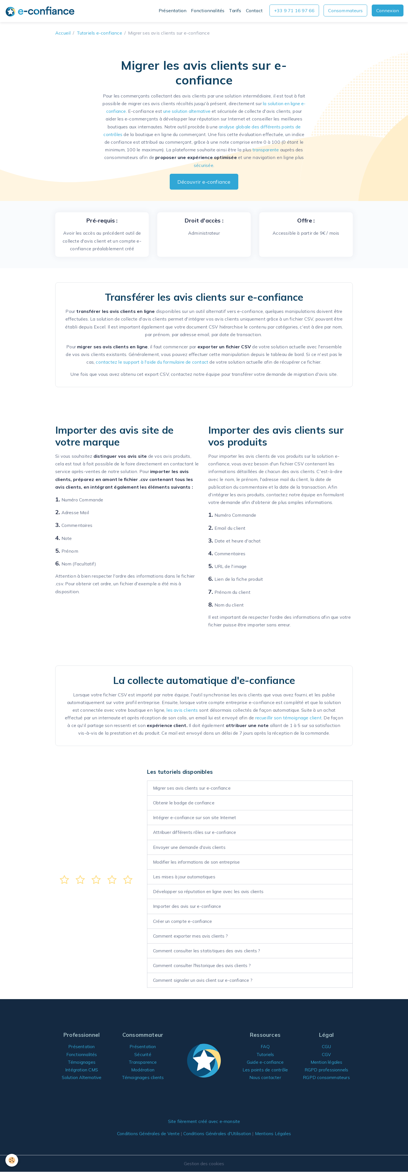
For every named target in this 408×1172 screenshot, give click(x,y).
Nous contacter (265, 1077)
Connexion (387, 10)
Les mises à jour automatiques (184, 876)
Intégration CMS (81, 1070)
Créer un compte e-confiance (184, 921)
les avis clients (182, 710)
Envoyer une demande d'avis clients (191, 847)
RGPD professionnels (326, 1070)
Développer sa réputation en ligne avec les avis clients (211, 891)
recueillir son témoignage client (288, 717)
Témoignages (81, 1062)
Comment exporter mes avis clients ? (192, 936)
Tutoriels (265, 1054)
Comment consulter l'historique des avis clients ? (205, 965)
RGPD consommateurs (326, 1077)
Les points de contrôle (265, 1070)
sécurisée (203, 165)
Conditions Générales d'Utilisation (218, 1133)
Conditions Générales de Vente (145, 1133)
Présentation (172, 10)
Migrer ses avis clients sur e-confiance (194, 788)
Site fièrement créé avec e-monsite (204, 1121)
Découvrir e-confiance (203, 182)
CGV (326, 1054)
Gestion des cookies (204, 1163)
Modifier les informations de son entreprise (199, 862)
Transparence (143, 1062)
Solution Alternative (81, 1077)
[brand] (41, 11)
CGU (327, 1046)
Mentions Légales (277, 1133)
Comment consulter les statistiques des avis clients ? (209, 950)
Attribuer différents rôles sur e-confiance (196, 832)
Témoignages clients (143, 1077)
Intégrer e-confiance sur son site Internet (196, 817)
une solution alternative (190, 111)
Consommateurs (345, 10)
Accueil (63, 33)
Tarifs (235, 10)
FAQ (265, 1046)
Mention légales (326, 1062)
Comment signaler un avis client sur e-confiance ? (206, 980)
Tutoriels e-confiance (99, 33)
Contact (254, 10)
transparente (266, 149)
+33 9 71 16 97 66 (294, 10)
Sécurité (143, 1054)
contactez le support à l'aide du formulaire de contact (152, 362)
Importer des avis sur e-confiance (188, 906)
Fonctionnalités (207, 10)
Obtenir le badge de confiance (185, 803)
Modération (143, 1070)
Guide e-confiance (265, 1062)
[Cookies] (12, 1160)
